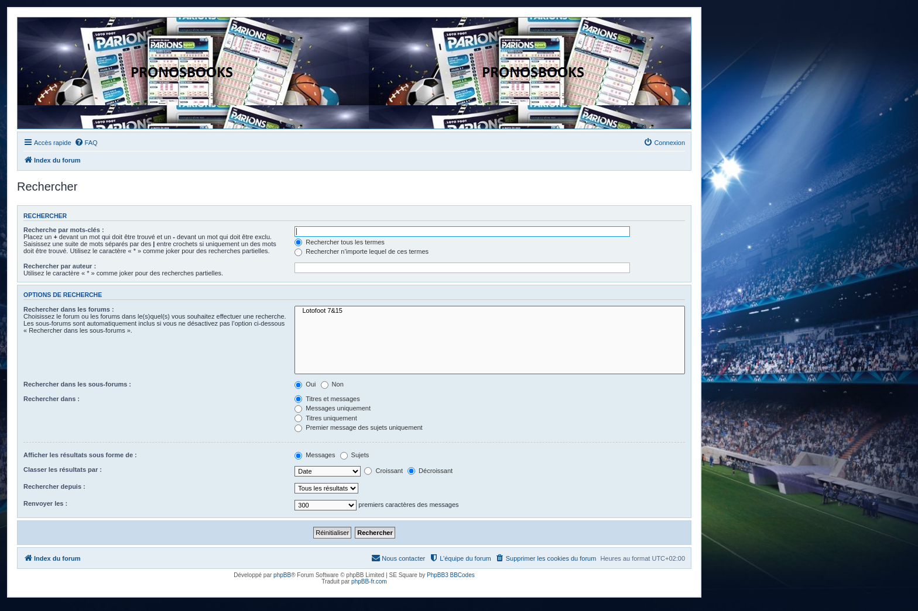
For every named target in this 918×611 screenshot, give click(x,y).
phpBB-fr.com (369, 581)
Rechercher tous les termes (339, 242)
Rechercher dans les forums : (68, 309)
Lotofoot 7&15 (490, 311)
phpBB (282, 575)
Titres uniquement (325, 418)
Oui (305, 384)
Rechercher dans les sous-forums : (77, 384)
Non (332, 384)
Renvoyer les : (45, 503)
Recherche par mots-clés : (63, 229)
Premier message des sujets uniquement (358, 427)
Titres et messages (326, 398)
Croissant (383, 470)
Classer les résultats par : (62, 469)
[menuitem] (86, 143)
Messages (314, 454)
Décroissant (430, 470)
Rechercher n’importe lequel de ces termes (361, 251)
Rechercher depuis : (54, 486)
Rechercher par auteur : (59, 266)
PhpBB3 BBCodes (451, 575)
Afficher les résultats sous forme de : (80, 454)
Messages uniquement (332, 408)
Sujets (354, 454)
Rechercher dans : (51, 398)
